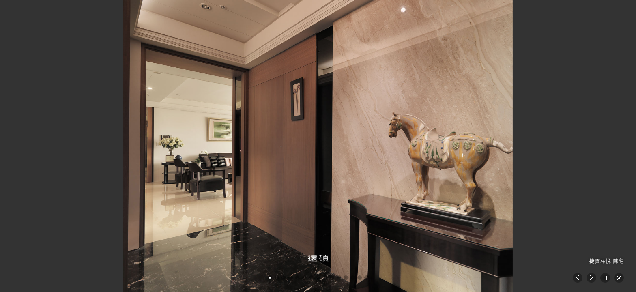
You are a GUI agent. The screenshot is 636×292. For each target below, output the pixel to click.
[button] (270, 277)
